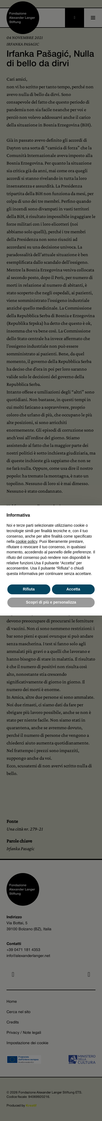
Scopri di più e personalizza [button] (51, 602)
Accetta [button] (73, 589)
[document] (51, 544)
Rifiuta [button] (29, 589)
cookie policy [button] (26, 541)
